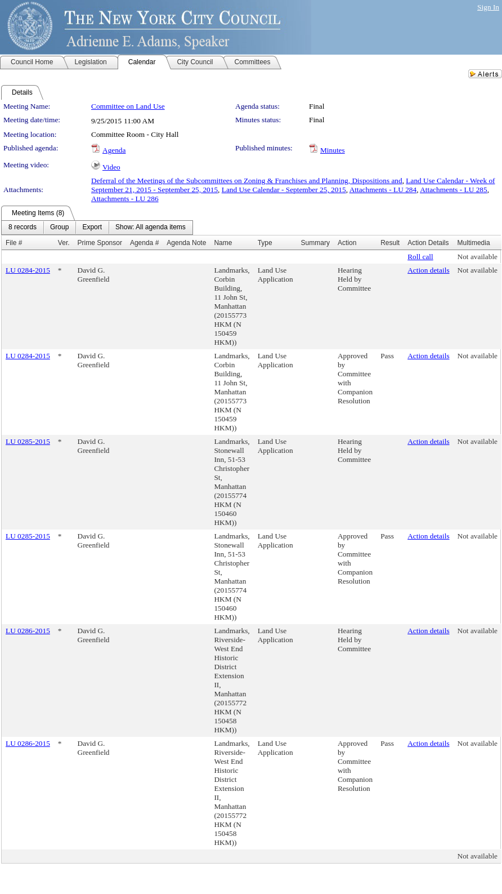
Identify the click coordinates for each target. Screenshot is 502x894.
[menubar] (97, 227)
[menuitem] (22, 227)
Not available (477, 256)
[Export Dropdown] (92, 227)
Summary (315, 243)
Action (347, 243)
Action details (428, 270)
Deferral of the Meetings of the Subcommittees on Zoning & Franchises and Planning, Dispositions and (246, 180)
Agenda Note (186, 243)
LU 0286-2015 (28, 630)
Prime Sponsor (100, 243)
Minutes (332, 150)
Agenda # (144, 243)
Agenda (113, 150)
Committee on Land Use (128, 106)
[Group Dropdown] (59, 227)
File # (14, 243)
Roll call (420, 256)
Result (390, 243)
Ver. (64, 243)
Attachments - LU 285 (453, 189)
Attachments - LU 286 (125, 198)
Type (265, 243)
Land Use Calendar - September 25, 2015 (284, 189)
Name (223, 243)
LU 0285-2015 (28, 441)
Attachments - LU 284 (383, 189)
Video (111, 167)
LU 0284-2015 (28, 270)
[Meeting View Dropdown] (150, 227)
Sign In (488, 7)
